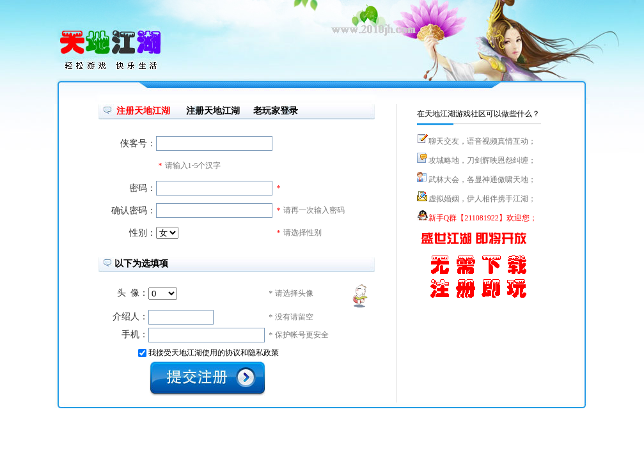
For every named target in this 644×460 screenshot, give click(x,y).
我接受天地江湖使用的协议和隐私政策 (213, 352)
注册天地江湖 (213, 111)
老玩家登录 (275, 111)
